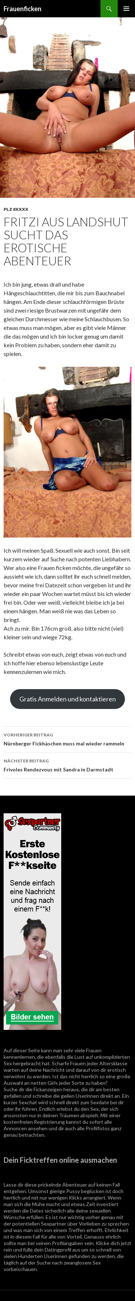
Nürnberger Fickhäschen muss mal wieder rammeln (67, 739)
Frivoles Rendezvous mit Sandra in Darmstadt (67, 765)
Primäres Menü (126, 8)
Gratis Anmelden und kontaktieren (67, 699)
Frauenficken (22, 9)
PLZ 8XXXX (16, 209)
